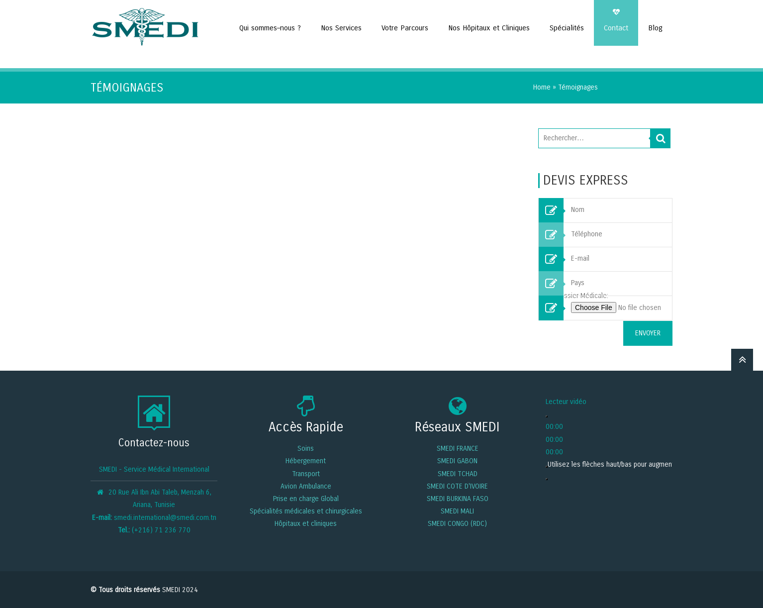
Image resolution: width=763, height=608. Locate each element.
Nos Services (341, 27)
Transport (306, 473)
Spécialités (567, 27)
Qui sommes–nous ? (270, 27)
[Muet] (547, 466)
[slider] (649, 463)
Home (542, 87)
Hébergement (306, 460)
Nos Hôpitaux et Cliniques (489, 27)
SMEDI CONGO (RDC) (457, 523)
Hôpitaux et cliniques (306, 523)
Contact (616, 27)
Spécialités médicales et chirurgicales (306, 511)
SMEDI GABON (457, 460)
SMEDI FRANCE (457, 448)
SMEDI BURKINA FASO (457, 498)
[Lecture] (547, 416)
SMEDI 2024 (180, 589)
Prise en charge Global (306, 498)
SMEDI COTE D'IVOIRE (457, 485)
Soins (305, 448)
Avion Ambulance (306, 485)
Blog (655, 27)
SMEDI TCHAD (457, 473)
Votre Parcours (405, 27)
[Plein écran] (547, 479)
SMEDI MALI (457, 511)
